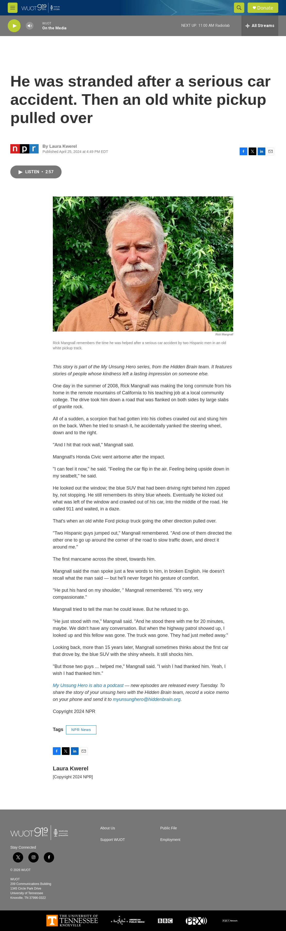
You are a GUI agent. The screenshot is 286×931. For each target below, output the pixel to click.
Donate (265, 8)
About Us (107, 828)
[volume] (29, 26)
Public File (168, 828)
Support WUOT (112, 840)
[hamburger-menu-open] (13, 8)
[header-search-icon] (239, 8)
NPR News (81, 730)
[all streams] (259, 25)
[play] (14, 26)
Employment (170, 840)
